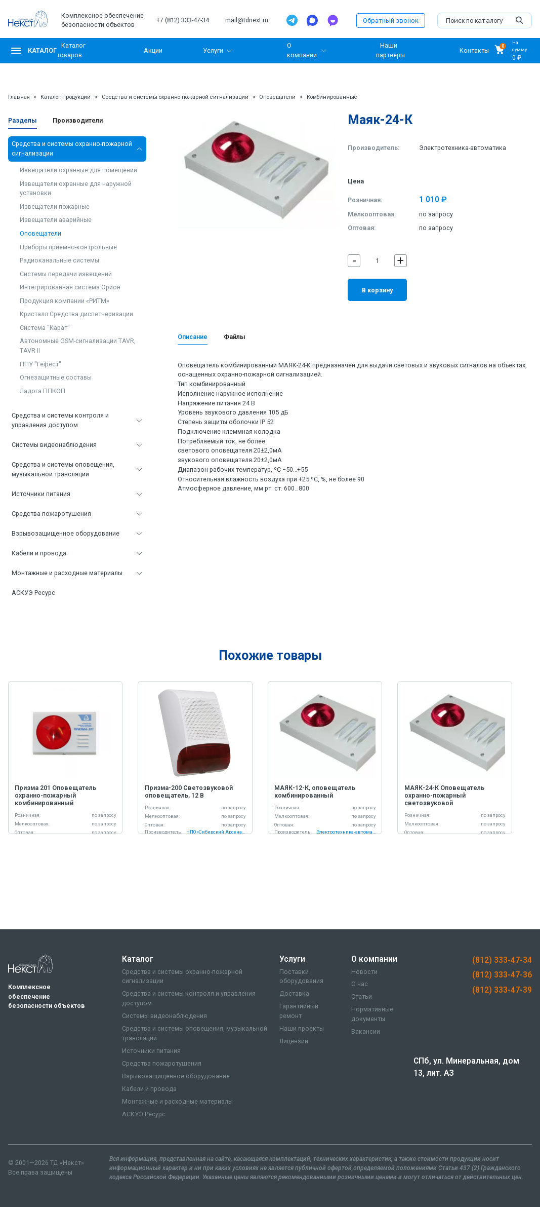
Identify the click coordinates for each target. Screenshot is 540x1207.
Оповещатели (277, 97)
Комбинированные (332, 97)
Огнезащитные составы (56, 377)
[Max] (312, 20)
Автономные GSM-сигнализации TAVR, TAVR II (78, 345)
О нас (359, 984)
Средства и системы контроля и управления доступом (60, 420)
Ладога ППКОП (42, 391)
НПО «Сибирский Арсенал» (215, 832)
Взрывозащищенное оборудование (65, 533)
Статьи (361, 996)
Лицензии (293, 1041)
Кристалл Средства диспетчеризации (76, 314)
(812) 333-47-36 (502, 974)
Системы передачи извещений (66, 274)
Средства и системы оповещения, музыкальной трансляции (63, 469)
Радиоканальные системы (59, 260)
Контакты (474, 50)
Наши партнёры (390, 50)
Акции (153, 50)
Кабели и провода (39, 553)
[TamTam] (332, 20)
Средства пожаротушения (51, 513)
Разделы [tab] (22, 120)
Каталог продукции (65, 97)
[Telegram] (292, 20)
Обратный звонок (391, 20)
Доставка (294, 993)
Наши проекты (301, 1028)
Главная (19, 97)
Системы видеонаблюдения (54, 444)
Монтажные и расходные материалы (67, 573)
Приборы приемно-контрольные (68, 247)
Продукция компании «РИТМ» (64, 301)
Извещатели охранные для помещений (78, 170)
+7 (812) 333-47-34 (182, 20)
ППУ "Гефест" (40, 364)
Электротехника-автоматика (462, 148)
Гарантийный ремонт (298, 1011)
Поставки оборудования (301, 976)
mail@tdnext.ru (246, 20)
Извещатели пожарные (55, 206)
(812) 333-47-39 (502, 990)
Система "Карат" (45, 327)
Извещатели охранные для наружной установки (76, 188)
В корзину (377, 290)
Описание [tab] (192, 337)
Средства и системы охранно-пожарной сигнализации (175, 97)
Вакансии (365, 1031)
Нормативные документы (372, 1014)
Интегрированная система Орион (70, 287)
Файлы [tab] (234, 337)
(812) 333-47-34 (502, 960)
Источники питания (41, 494)
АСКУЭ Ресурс (33, 592)
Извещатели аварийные (56, 219)
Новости (364, 971)
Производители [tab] (78, 120)
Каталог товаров (71, 50)
